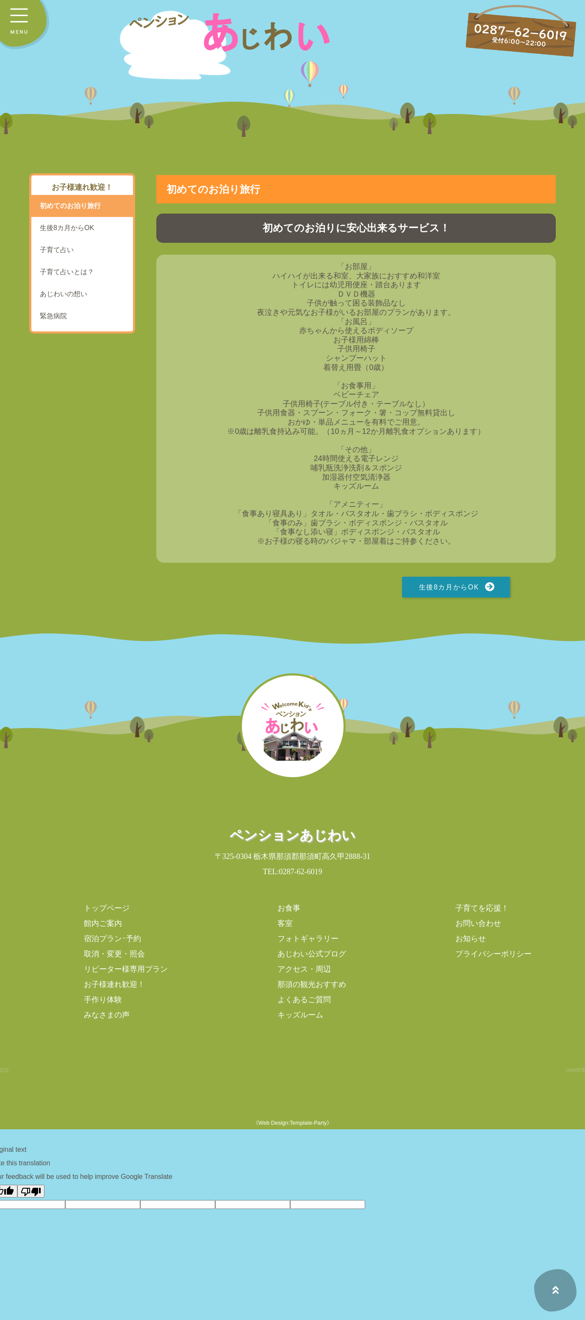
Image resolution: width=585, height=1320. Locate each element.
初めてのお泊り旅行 (70, 205)
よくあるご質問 (304, 999)
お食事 (288, 908)
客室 (285, 923)
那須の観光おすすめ (311, 984)
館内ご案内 (103, 923)
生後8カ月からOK (449, 587)
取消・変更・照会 (114, 954)
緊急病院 (53, 316)
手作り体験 (103, 999)
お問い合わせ (478, 923)
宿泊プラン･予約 (112, 938)
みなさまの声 (107, 1015)
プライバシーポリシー (493, 954)
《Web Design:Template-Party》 (293, 1123)
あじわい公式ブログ (311, 954)
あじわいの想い (63, 293)
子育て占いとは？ (67, 271)
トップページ (107, 908)
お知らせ (470, 938)
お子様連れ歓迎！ (114, 984)
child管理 (575, 1070)
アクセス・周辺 (304, 969)
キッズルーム (300, 1015)
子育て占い (57, 249)
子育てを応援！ (482, 908)
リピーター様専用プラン (126, 969)
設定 (4, 1070)
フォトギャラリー (307, 938)
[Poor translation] (30, 1191)
